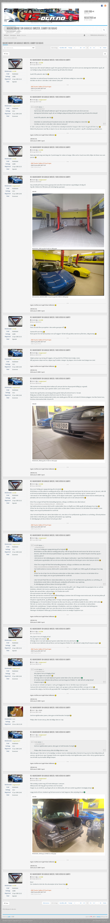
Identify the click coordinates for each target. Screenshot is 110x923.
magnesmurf (42, 100)
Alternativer (46, 903)
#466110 (33, 662)
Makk (40, 710)
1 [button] (74, 47)
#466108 (33, 538)
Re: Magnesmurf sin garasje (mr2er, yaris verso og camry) (50, 60)
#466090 (33, 353)
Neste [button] (104, 47)
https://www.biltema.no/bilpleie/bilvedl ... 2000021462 (46, 504)
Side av (63, 47)
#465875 (33, 63)
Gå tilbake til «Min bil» (9, 909)
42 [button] (100, 47)
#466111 (33, 710)
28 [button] (80, 47)
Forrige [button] (70, 47)
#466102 (33, 381)
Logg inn (89, 11)
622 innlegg (54, 47)
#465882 (33, 100)
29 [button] (84, 47)
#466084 (33, 320)
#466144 (33, 877)
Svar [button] (6, 54)
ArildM (41, 63)
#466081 (33, 180)
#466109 (33, 631)
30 (87, 47)
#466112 (33, 735)
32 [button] (94, 47)
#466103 (33, 484)
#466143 (33, 778)
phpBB (9, 916)
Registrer (90, 18)
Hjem (7, 35)
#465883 (33, 150)
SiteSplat (99, 916)
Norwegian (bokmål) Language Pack (11, 920)
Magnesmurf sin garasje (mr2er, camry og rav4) (23, 43)
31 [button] (90, 47)
